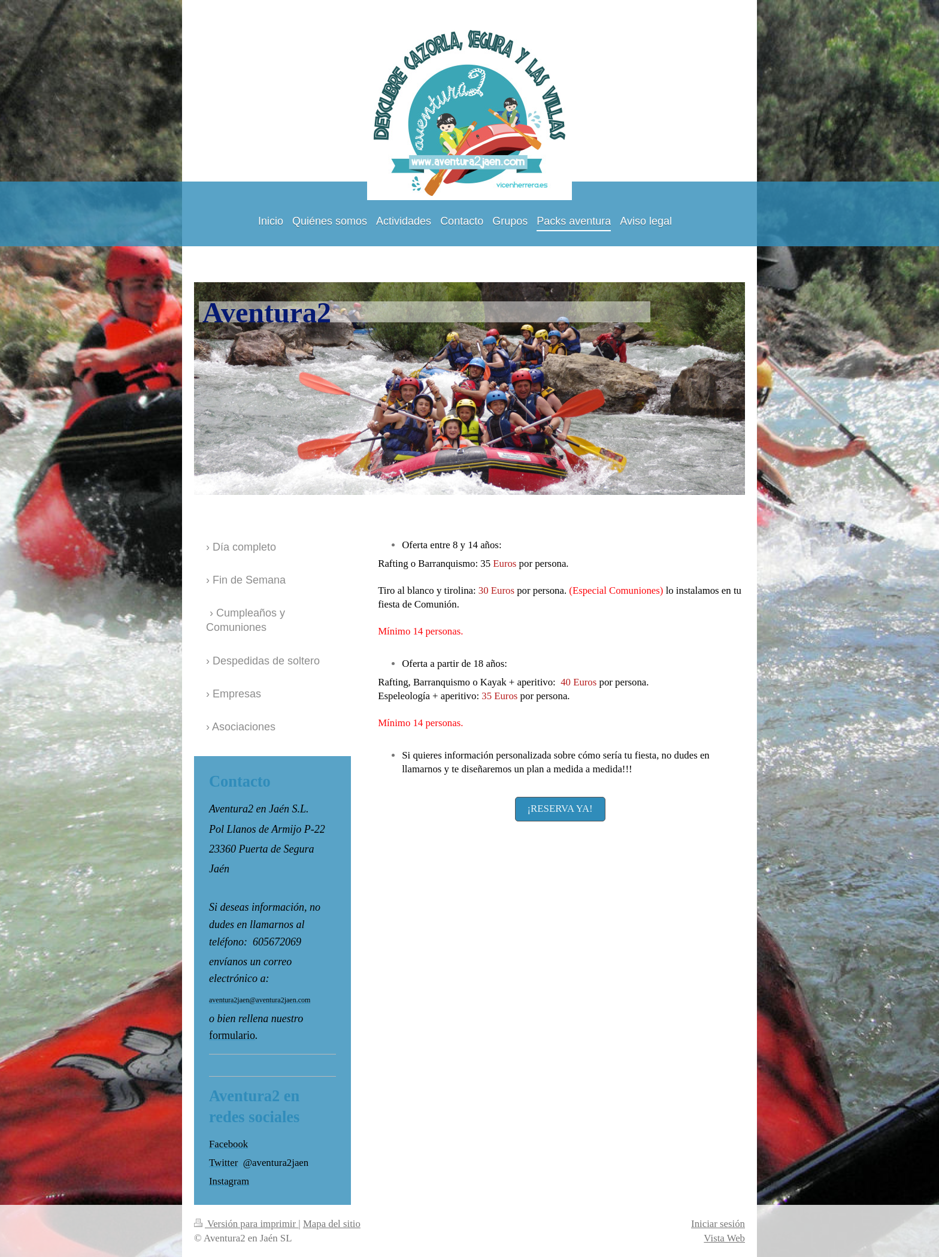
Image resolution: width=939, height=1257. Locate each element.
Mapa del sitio (332, 1223)
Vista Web (724, 1238)
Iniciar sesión (718, 1223)
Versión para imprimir (246, 1223)
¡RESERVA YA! (560, 808)
